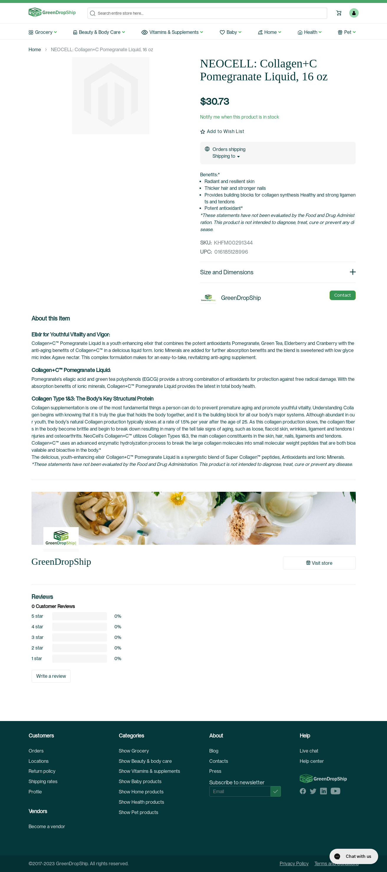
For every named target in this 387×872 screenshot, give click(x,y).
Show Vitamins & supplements (149, 771)
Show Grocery (134, 751)
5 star (37, 616)
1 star (37, 658)
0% (117, 616)
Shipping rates (43, 781)
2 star (37, 648)
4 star (37, 626)
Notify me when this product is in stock (239, 117)
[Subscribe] (275, 791)
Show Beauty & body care (145, 761)
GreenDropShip (61, 561)
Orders (36, 751)
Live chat (309, 751)
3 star (38, 637)
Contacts (218, 761)
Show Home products (141, 792)
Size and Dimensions (278, 272)
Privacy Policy (294, 863)
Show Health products (141, 802)
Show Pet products (138, 812)
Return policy (42, 771)
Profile (35, 792)
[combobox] (207, 13)
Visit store (319, 563)
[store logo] (52, 12)
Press (215, 771)
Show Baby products (140, 781)
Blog (213, 751)
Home (35, 49)
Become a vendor (47, 826)
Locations (39, 761)
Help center (312, 761)
